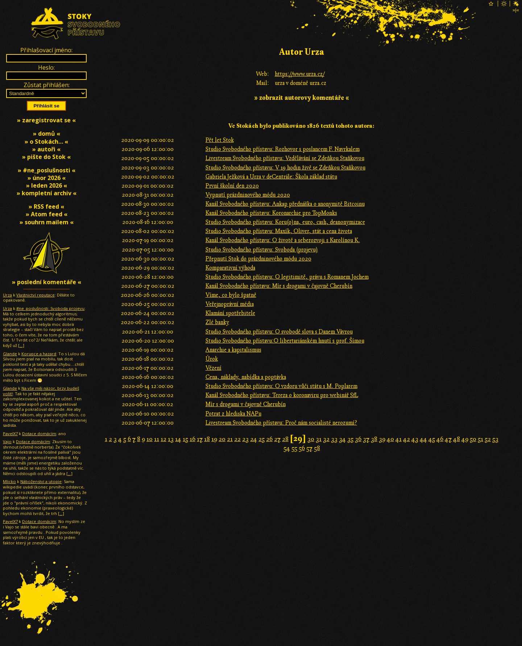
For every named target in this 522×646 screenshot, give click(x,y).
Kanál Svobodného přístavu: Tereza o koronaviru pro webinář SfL (282, 395)
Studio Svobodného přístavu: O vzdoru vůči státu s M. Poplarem (281, 386)
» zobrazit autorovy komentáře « (301, 98)
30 (310, 439)
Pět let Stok (220, 140)
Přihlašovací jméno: (46, 50)
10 (149, 439)
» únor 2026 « (47, 178)
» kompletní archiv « (46, 193)
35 (350, 439)
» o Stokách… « (46, 142)
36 (358, 439)
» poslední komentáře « (46, 282)
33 (334, 439)
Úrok (212, 359)
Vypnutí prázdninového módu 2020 (248, 195)
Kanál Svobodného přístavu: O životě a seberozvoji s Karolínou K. (283, 240)
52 (488, 439)
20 (222, 439)
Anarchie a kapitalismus (233, 350)
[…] (21, 345)
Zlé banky (217, 322)
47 (448, 439)
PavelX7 (10, 433)
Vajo (7, 441)
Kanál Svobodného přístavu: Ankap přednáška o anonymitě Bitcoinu (285, 204)
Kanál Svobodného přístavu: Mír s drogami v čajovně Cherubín (279, 286)
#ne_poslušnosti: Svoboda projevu (50, 308)
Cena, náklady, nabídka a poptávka (246, 377)
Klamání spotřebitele (230, 313)
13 (171, 439)
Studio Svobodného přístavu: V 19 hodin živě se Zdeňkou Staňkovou (285, 167)
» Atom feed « (46, 214)
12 (163, 439)
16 (192, 439)
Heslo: (46, 67)
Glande (10, 353)
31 (319, 439)
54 (286, 448)
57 (309, 448)
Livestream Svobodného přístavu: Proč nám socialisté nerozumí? (281, 423)
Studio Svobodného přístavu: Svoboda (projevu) (262, 249)
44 (423, 439)
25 (261, 439)
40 (390, 439)
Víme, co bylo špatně (231, 295)
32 (326, 439)
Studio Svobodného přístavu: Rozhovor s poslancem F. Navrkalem (283, 149)
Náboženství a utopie (41, 481)
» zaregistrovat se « (46, 120)
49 (464, 439)
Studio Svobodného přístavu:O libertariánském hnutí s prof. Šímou (285, 341)
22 (237, 439)
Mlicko (9, 481)
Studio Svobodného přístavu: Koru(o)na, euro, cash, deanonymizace (285, 222)
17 (200, 439)
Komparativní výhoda (230, 268)
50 (473, 439)
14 (178, 439)
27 (277, 439)
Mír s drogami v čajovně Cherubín (246, 404)
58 (317, 448)
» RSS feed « (46, 206)
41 (398, 439)
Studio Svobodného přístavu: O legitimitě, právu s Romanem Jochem (287, 277)
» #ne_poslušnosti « (46, 170)
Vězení (213, 368)
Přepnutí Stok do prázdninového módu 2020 (258, 258)
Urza (7, 295)
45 (431, 439)
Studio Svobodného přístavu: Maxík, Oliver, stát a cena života (279, 231)
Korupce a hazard (38, 353)
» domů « (46, 134)
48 (456, 439)
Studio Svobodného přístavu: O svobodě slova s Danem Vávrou (279, 331)
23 (245, 439)
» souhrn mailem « (47, 222)
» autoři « (46, 149)
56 (302, 448)
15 (185, 439)
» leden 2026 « (46, 185)
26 (269, 439)
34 (342, 439)
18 (207, 439)
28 (285, 439)
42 (406, 439)
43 (414, 439)
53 (495, 439)
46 (439, 439)
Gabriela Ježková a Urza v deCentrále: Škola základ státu (271, 176)
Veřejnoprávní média (230, 304)
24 (253, 439)
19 (214, 439)
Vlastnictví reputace (35, 295)
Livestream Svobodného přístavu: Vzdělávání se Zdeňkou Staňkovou (285, 158)
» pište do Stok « (46, 157)
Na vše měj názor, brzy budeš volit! (41, 390)
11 (156, 439)
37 (366, 439)
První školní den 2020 (232, 186)
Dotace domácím (39, 433)
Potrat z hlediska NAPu (233, 413)
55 (294, 448)
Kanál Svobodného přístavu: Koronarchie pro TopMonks (271, 213)
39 (382, 439)
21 (230, 439)
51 (480, 439)
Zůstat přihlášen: (47, 85)
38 (374, 439)
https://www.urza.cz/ (299, 74)
